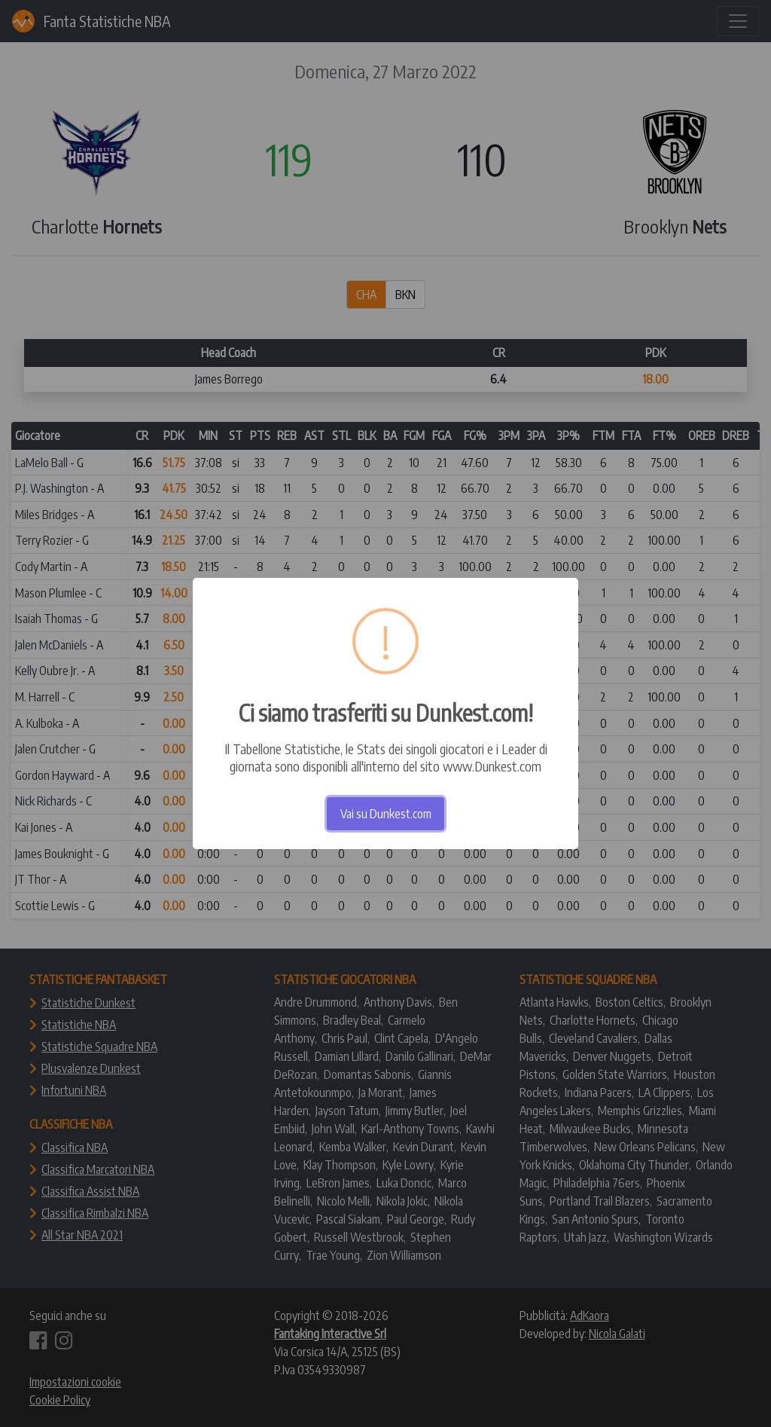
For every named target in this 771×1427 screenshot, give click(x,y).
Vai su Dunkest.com (385, 813)
